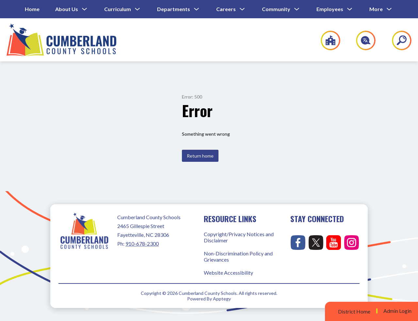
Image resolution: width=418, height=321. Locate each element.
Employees (329, 9)
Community (276, 9)
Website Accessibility (228, 272)
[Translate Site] (362, 40)
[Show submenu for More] (376, 9)
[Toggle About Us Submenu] (84, 9)
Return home (200, 156)
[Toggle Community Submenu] (297, 9)
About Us (66, 9)
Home (32, 9)
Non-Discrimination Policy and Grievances (238, 256)
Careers (226, 9)
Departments (173, 9)
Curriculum (117, 9)
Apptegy (222, 298)
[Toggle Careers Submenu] (242, 9)
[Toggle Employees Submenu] (350, 9)
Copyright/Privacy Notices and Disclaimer (239, 237)
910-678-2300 (142, 243)
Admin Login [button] (397, 310)
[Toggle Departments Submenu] (197, 9)
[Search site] (397, 40)
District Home (354, 311)
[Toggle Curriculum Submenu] (137, 9)
